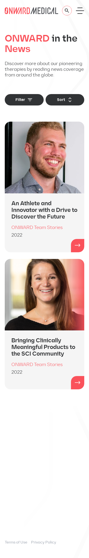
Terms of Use (16, 542)
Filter (24, 100)
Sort (65, 100)
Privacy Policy (43, 542)
